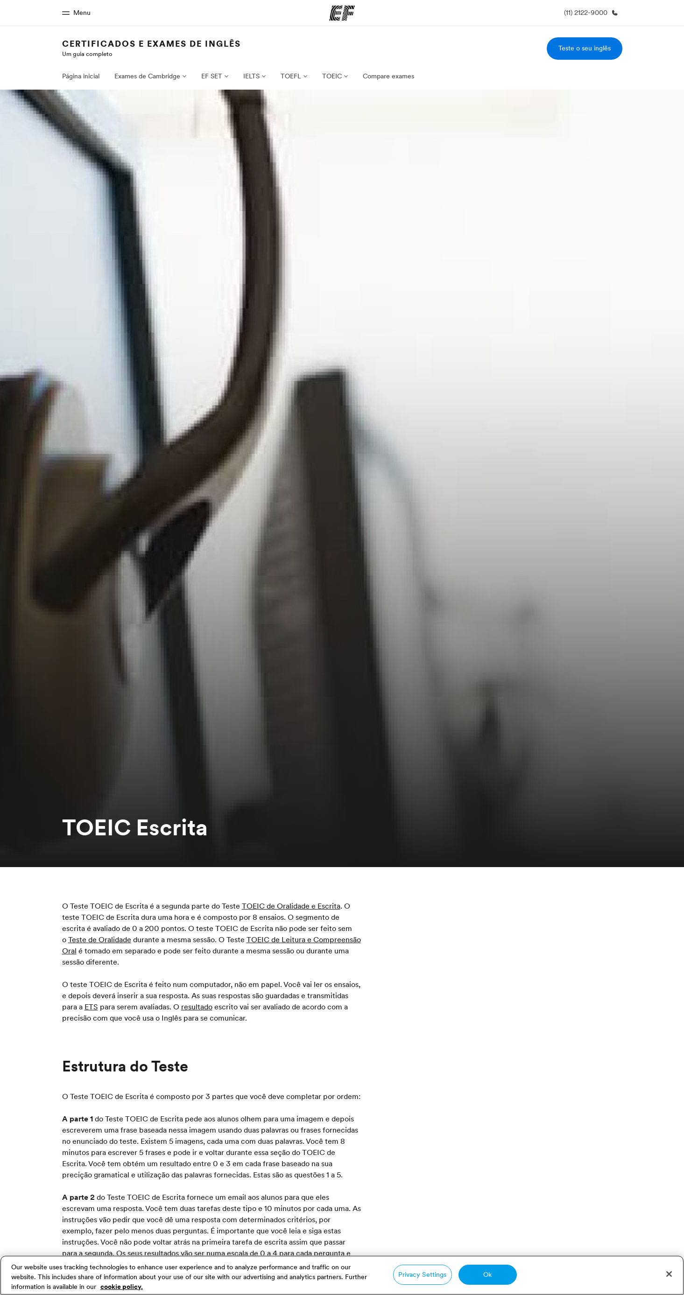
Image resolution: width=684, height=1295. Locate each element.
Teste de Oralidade (99, 939)
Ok (487, 1274)
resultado (196, 1006)
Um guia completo (87, 53)
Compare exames (388, 76)
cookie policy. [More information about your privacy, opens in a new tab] (121, 1286)
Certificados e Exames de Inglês (151, 43)
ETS (91, 1006)
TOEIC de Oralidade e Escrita (291, 906)
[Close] (669, 1274)
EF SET (211, 76)
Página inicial (80, 76)
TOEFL (291, 76)
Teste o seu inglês (584, 48)
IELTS (251, 76)
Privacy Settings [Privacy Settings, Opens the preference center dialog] (422, 1274)
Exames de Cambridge (147, 76)
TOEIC (332, 76)
